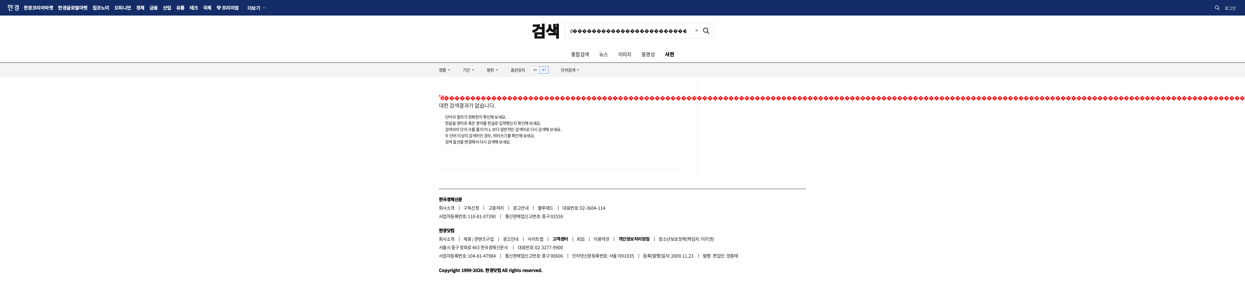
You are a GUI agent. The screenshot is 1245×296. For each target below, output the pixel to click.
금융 (153, 7)
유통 (180, 7)
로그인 (1230, 8)
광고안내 (521, 208)
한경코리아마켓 (38, 7)
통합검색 (580, 54)
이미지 (625, 54)
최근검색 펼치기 (692, 31)
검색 (545, 30)
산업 (167, 7)
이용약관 (601, 239)
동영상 (648, 54)
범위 (490, 70)
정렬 (442, 70)
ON (535, 69)
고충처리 (496, 208)
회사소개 (446, 208)
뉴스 (603, 54)
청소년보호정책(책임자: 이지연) (686, 239)
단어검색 (568, 70)
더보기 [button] (253, 8)
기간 (466, 70)
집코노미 (100, 7)
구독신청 (471, 208)
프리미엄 (230, 7)
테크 (194, 7)
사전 (669, 54)
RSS (580, 239)
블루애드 (545, 208)
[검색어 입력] (632, 30)
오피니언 (122, 7)
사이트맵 (535, 239)
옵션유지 (518, 70)
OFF (544, 69)
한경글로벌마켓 (72, 7)
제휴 (467, 239)
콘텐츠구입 (484, 239)
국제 (207, 7)
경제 (140, 7)
